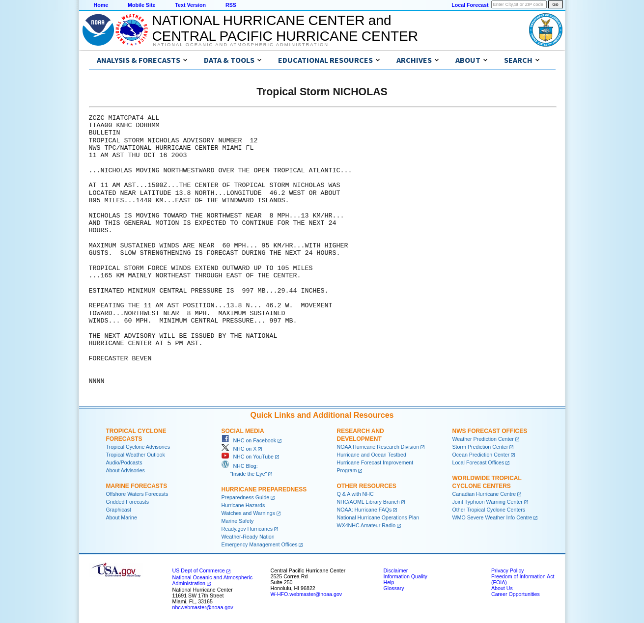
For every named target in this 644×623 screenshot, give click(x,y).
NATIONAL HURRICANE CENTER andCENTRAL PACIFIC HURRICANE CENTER (285, 28)
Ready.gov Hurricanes (247, 529)
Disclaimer (396, 570)
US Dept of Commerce (198, 570)
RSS (230, 5)
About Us (502, 588)
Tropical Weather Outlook (135, 455)
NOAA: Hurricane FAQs (364, 510)
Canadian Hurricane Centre (484, 494)
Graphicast (119, 510)
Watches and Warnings (248, 513)
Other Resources (366, 486)
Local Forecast (469, 5)
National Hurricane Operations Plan (378, 517)
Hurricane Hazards (243, 505)
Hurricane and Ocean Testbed (371, 455)
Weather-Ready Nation (248, 537)
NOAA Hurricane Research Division (378, 447)
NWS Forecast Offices (490, 431)
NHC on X (239, 449)
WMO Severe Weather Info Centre (492, 517)
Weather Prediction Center (483, 439)
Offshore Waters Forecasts (137, 494)
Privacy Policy (507, 570)
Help (389, 582)
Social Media (243, 431)
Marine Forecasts (137, 486)
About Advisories (125, 470)
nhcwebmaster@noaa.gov (202, 607)
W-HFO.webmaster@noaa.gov (306, 594)
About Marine (121, 517)
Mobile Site (141, 5)
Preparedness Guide (246, 497)
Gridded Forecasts (127, 502)
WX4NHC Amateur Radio (366, 525)
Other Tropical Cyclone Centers (489, 510)
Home (101, 5)
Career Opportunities (515, 594)
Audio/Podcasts (124, 462)
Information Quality (405, 576)
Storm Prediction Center (480, 447)
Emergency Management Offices (260, 544)
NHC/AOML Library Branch (368, 502)
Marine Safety (238, 521)
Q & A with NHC (355, 494)
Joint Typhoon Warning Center (487, 502)
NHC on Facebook (249, 440)
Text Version (190, 5)
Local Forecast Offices (478, 462)
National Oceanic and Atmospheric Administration (241, 44)
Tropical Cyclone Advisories (138, 447)
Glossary (394, 588)
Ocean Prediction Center (481, 455)
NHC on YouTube (248, 457)
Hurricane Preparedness (264, 489)
